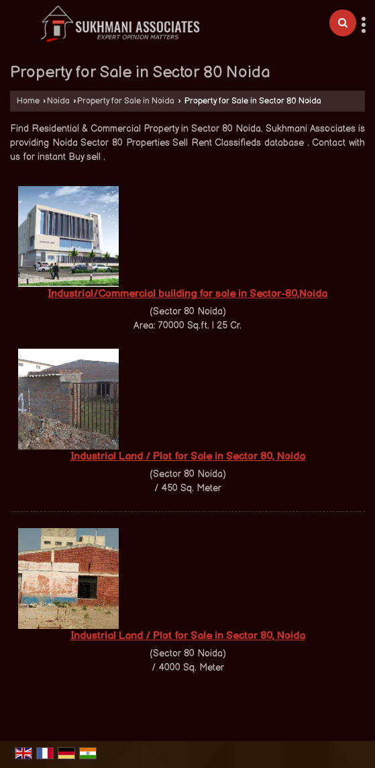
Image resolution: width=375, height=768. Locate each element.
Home (28, 101)
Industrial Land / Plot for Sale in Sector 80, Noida (187, 456)
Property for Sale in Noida (125, 101)
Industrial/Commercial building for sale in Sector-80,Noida (187, 294)
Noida (58, 101)
